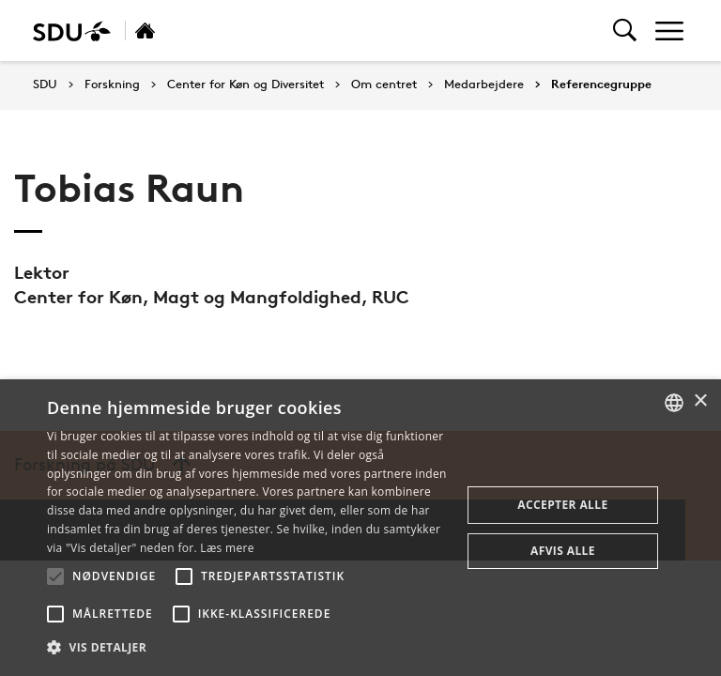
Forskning (112, 84)
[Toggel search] (625, 30)
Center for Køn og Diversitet (245, 84)
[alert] (360, 527)
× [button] (700, 401)
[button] (55, 576)
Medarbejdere (484, 84)
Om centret (384, 84)
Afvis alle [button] (562, 551)
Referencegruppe (601, 84)
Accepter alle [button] (562, 505)
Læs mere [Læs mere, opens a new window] (226, 548)
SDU (45, 84)
